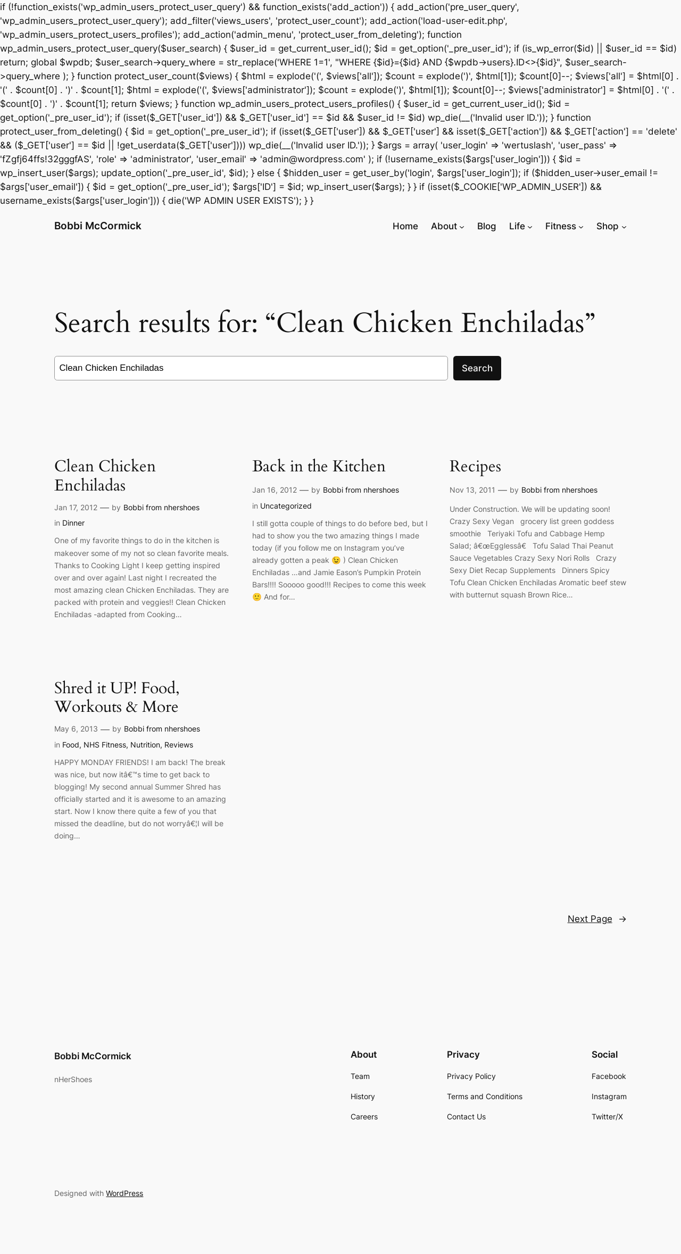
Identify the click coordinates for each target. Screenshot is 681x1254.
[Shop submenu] (624, 226)
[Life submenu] (530, 226)
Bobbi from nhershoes (161, 507)
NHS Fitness (105, 744)
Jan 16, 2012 (274, 489)
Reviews (178, 744)
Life (517, 226)
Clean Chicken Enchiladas (105, 476)
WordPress (124, 1193)
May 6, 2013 (76, 728)
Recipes (475, 467)
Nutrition (145, 744)
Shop (607, 226)
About (444, 226)
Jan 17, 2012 (75, 507)
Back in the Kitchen (319, 467)
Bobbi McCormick (98, 225)
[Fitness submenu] (581, 226)
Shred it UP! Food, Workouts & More (117, 698)
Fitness (560, 226)
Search (477, 368)
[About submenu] (461, 226)
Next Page (597, 919)
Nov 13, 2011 (472, 489)
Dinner (73, 522)
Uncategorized (286, 505)
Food (70, 744)
